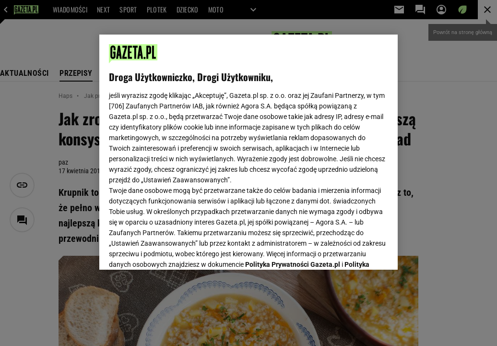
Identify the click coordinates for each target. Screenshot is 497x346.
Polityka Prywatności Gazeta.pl (292, 142)
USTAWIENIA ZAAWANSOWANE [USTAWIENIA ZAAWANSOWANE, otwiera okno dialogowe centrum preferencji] (172, 250)
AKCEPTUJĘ (356, 251)
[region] (248, 152)
